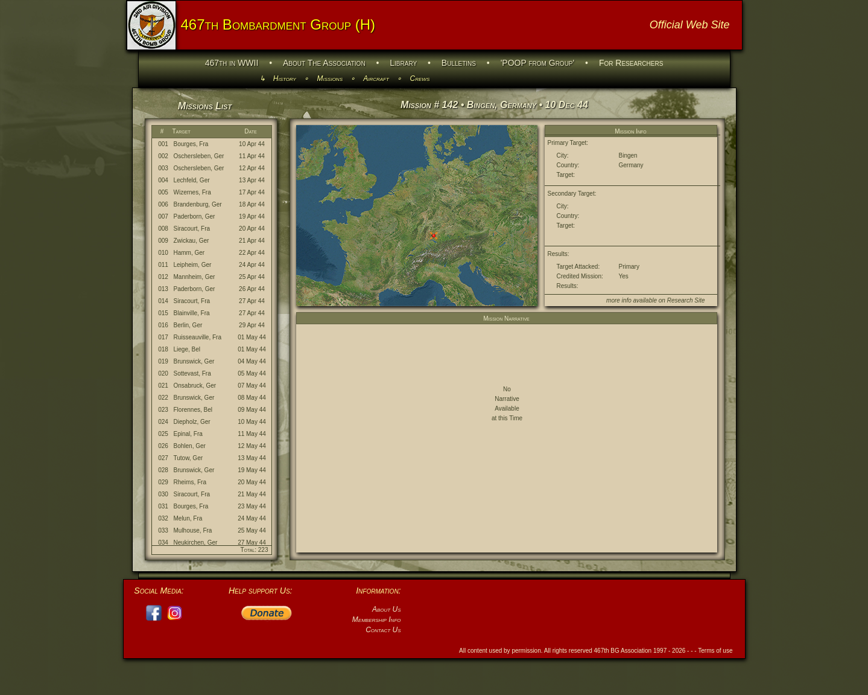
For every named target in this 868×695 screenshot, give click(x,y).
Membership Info (376, 619)
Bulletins (459, 63)
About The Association (324, 63)
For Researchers (631, 63)
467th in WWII (232, 63)
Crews (420, 78)
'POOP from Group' (538, 63)
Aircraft (376, 78)
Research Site (686, 300)
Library (403, 63)
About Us (386, 609)
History (284, 78)
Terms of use (715, 650)
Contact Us (383, 630)
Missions (330, 78)
